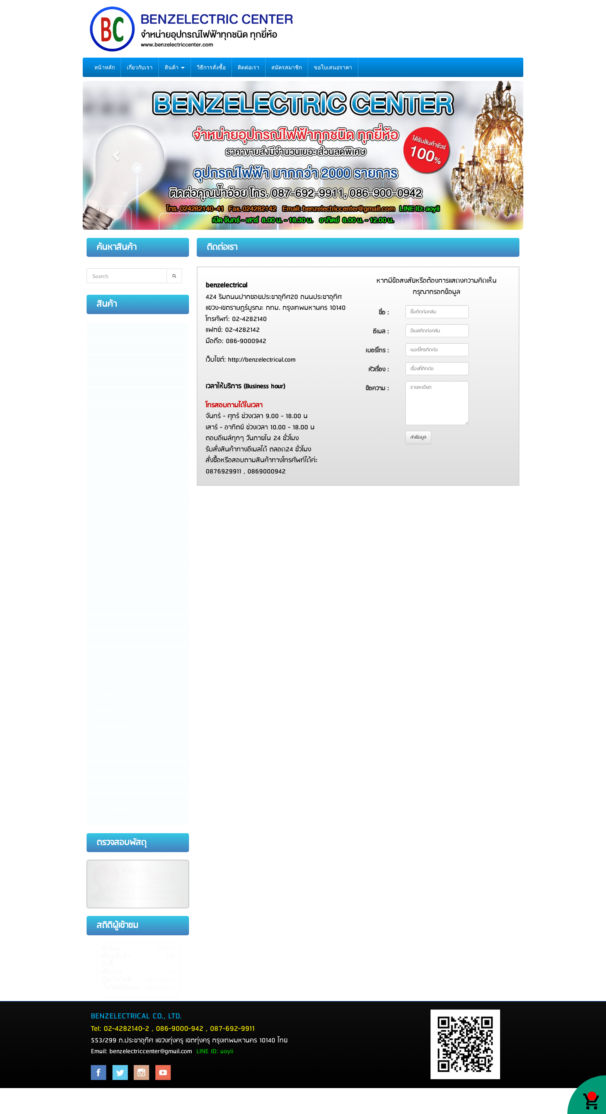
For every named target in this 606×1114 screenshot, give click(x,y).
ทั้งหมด (111, 948)
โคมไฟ (103, 411)
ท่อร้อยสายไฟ (111, 444)
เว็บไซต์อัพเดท (120, 987)
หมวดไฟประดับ (113, 801)
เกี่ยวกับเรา (140, 67)
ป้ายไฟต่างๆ (106, 428)
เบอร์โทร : (377, 350)
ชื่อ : (384, 313)
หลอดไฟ (105, 363)
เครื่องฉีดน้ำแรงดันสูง (118, 655)
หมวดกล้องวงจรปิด (117, 785)
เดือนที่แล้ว (115, 956)
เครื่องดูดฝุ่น (106, 688)
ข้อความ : (377, 388)
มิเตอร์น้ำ (103, 558)
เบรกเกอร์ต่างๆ (112, 509)
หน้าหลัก (104, 67)
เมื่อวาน (111, 971)
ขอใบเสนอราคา (333, 67)
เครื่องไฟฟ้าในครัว (114, 671)
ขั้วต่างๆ (102, 379)
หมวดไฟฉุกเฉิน (110, 753)
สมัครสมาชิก (286, 67)
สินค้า (175, 67)
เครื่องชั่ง (102, 736)
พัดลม (102, 590)
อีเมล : (381, 331)
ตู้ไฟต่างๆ (106, 525)
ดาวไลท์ (104, 395)
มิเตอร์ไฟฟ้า (106, 541)
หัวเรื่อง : (378, 369)
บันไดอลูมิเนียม (110, 720)
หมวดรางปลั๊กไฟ (114, 476)
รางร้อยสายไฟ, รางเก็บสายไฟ (130, 460)
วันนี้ (107, 963)
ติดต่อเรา (248, 67)
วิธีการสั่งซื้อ (211, 67)
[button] (116, 155)
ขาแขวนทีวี (106, 574)
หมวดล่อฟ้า (108, 493)
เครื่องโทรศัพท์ (112, 606)
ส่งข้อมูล (418, 437)
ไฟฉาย (100, 623)
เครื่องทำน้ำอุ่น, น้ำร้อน (119, 639)
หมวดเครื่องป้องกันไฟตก (121, 769)
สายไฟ (103, 330)
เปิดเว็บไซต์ (116, 979)
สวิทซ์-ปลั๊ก (108, 346)
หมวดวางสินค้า (113, 818)
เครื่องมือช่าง (110, 704)
